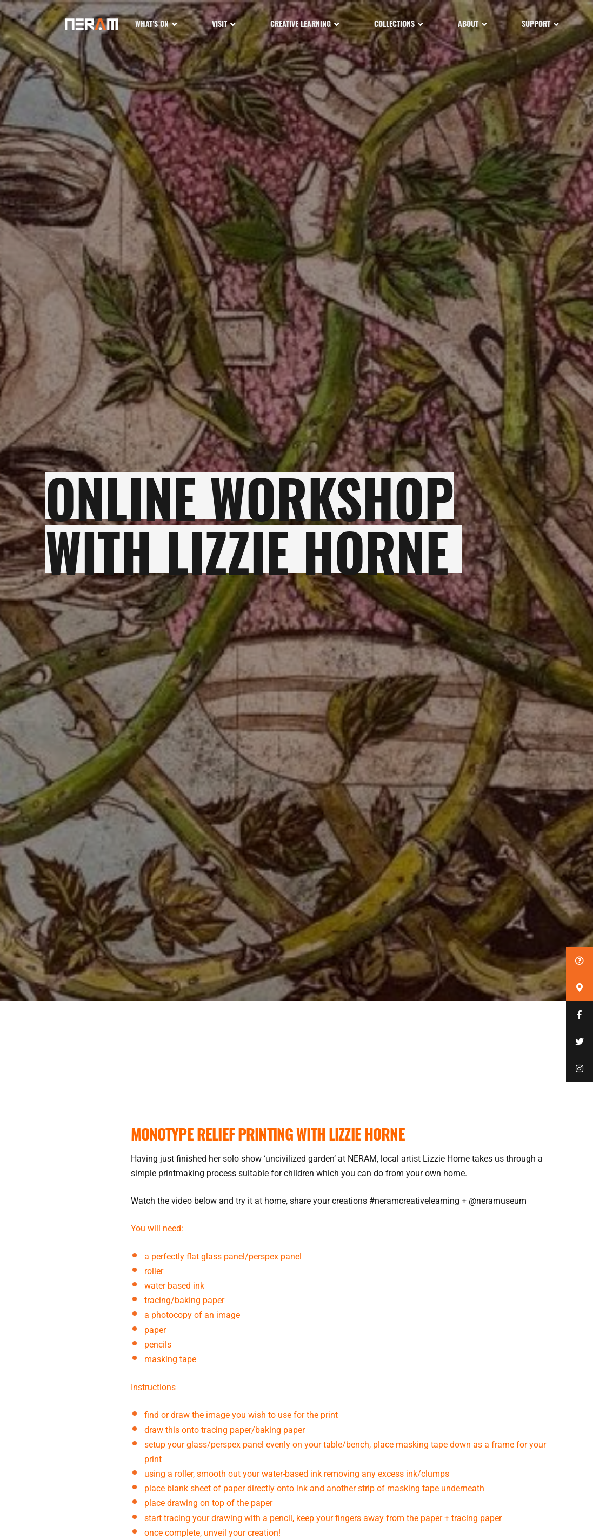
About (468, 23)
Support (536, 23)
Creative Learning (300, 23)
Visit (219, 23)
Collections (394, 23)
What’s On (152, 23)
